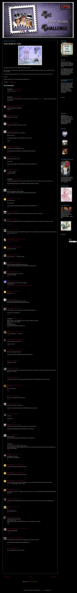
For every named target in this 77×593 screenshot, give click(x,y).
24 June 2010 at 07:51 (14, 413)
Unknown (9, 146)
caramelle (9, 454)
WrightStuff (9, 262)
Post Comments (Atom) (33, 581)
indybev (9, 219)
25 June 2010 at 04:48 (15, 489)
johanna (9, 280)
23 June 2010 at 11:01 (15, 219)
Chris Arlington (10, 106)
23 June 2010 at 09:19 (16, 146)
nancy (8, 517)
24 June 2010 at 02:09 (17, 385)
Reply (8, 92)
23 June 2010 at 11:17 (14, 229)
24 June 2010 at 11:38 (15, 424)
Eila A (8, 271)
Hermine (9, 506)
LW (8, 123)
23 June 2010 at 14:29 (14, 271)
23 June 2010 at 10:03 (17, 189)
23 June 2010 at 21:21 (14, 299)
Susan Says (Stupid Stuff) (12, 528)
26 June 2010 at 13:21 (15, 506)
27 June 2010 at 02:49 (23, 528)
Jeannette (9, 331)
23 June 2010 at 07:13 (18, 106)
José (8, 368)
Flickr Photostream (20, 520)
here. (43, 213)
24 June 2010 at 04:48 (14, 395)
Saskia (8, 254)
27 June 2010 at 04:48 (18, 537)
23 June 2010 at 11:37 (20, 239)
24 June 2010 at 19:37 (17, 443)
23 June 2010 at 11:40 (16, 246)
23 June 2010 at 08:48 (13, 131)
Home (30, 577)
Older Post (53, 577)
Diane (8, 229)
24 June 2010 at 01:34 (15, 360)
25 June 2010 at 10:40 (15, 498)
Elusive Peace (10, 224)
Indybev (64, 139)
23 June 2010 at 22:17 (17, 318)
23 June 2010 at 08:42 (13, 123)
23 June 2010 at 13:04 (15, 254)
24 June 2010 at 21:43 (19, 464)
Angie (8, 299)
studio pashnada (10, 464)
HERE (21, 341)
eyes (8, 388)
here (15, 256)
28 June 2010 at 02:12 (14, 548)
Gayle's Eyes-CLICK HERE (12, 240)
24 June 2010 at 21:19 (16, 454)
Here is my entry (10, 509)
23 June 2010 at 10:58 (13, 211)
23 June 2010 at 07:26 (15, 115)
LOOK (13, 418)
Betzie (8, 157)
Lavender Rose (10, 537)
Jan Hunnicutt (10, 350)
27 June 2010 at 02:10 (14, 517)
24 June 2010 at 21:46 (19, 480)
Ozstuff (8, 115)
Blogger (51, 590)
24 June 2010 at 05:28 (15, 403)
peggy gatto (9, 189)
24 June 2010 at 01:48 (14, 368)
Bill (8, 211)
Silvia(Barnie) (10, 385)
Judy (8, 169)
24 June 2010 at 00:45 (18, 350)
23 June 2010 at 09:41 (14, 169)
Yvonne (8, 403)
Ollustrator (42, 590)
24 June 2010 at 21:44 (19, 472)
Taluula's (64, 131)
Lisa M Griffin (10, 308)
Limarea (9, 489)
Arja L (8, 548)
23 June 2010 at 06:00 (17, 89)
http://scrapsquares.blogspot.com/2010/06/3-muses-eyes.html (19, 285)
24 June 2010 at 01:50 (15, 377)
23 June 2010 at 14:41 (15, 280)
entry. (13, 109)
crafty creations (10, 339)
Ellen (8, 413)
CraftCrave (41, 98)
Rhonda (9, 424)
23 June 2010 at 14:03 (17, 262)
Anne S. (9, 360)
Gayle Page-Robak (11, 239)
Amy (8, 434)
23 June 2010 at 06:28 (17, 97)
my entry (17, 91)
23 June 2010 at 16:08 (16, 291)
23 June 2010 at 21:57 (17, 308)
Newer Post (6, 577)
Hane (8, 395)
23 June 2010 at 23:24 (16, 331)
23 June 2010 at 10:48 (16, 198)
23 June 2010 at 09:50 (17, 179)
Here (8, 171)
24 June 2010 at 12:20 (14, 434)
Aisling (8, 377)
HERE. (23, 273)
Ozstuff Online (65, 148)
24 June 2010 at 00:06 (18, 339)
